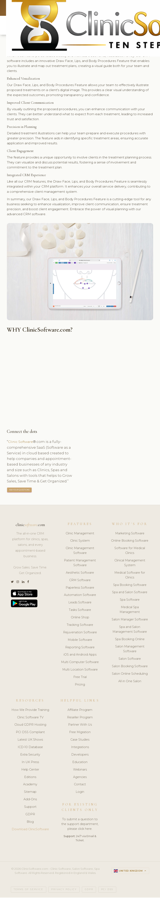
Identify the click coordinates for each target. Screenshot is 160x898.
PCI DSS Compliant (30, 733)
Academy (30, 785)
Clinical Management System (129, 563)
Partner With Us (80, 725)
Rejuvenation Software (80, 633)
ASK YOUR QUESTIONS (19, 490)
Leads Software (79, 603)
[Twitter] (12, 582)
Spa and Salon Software (129, 593)
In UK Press (30, 763)
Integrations (80, 748)
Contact (80, 785)
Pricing (80, 685)
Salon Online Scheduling (130, 674)
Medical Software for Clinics (129, 576)
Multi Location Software (80, 670)
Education (80, 763)
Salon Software (130, 659)
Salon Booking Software (130, 667)
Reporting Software (80, 648)
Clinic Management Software (80, 551)
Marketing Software (129, 534)
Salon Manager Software (130, 620)
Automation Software (80, 596)
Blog (30, 822)
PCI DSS (107, 890)
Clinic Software (21, 442)
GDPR (30, 815)
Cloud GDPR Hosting (30, 725)
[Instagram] (17, 582)
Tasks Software (80, 611)
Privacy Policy (64, 890)
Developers (80, 755)
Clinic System (80, 541)
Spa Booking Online (130, 640)
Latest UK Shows (30, 740)
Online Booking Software (129, 541)
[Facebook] (28, 582)
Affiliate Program (80, 711)
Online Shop (80, 618)
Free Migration (80, 733)
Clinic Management (80, 534)
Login (80, 792)
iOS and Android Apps (80, 655)
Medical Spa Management (130, 610)
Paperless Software (80, 588)
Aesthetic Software (80, 573)
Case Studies (79, 740)
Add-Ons (30, 800)
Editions (30, 777)
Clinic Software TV (30, 718)
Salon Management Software (129, 649)
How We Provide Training (30, 711)
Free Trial (80, 678)
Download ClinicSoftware (30, 830)
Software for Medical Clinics (129, 551)
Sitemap (30, 792)
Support (30, 807)
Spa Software (130, 600)
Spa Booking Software (129, 585)
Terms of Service (28, 890)
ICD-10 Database (30, 748)
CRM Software (80, 581)
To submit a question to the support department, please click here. (80, 824)
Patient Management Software (80, 563)
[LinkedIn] (23, 582)
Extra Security (30, 755)
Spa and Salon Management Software (129, 630)
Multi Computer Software (80, 663)
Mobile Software (80, 640)
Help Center (30, 770)
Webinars (80, 770)
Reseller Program (80, 718)
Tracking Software (80, 625)
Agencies (80, 777)
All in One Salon (129, 682)
